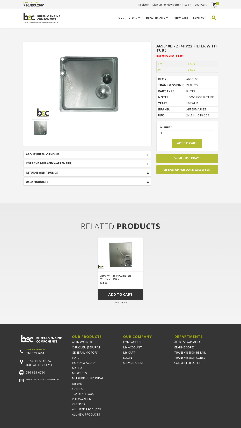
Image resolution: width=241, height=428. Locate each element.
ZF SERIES (78, 404)
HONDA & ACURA (83, 363)
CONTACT (199, 17)
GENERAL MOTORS (85, 352)
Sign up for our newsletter (187, 170)
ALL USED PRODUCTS (86, 409)
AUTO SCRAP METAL (188, 342)
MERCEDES (79, 373)
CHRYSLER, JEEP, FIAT (86, 347)
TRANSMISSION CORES (189, 358)
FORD (75, 358)
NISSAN (77, 383)
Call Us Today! (187, 158)
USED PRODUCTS (37, 182)
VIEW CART (181, 17)
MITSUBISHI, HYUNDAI (87, 378)
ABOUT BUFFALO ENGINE (42, 154)
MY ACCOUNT (132, 347)
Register (143, 4)
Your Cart (201, 4)
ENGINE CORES (184, 347)
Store (133, 17)
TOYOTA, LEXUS (83, 394)
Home (120, 17)
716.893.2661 (34, 5)
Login (187, 4)
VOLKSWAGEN (81, 399)
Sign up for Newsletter (166, 4)
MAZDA (77, 368)
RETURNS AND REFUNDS (42, 172)
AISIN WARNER (82, 342)
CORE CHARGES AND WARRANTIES (48, 163)
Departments (155, 17)
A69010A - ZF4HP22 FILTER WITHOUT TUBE (115, 277)
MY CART (129, 352)
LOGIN (127, 358)
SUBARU (77, 389)
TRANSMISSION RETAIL (190, 352)
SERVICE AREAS (133, 363)
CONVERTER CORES (187, 363)
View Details (120, 302)
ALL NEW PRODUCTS (86, 414)
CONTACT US (132, 342)
